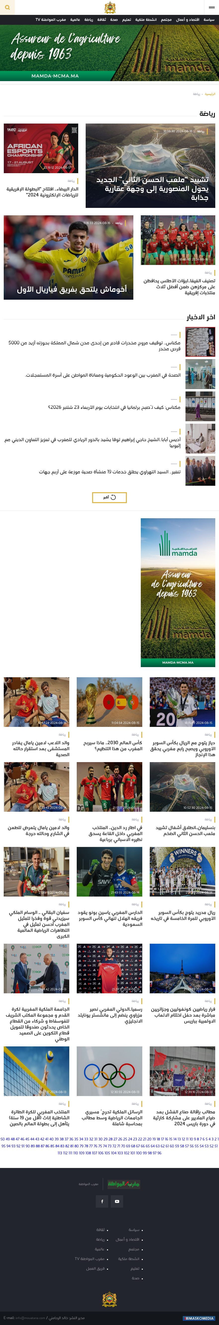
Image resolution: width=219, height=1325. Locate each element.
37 (66, 1139)
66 (143, 1146)
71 (118, 1146)
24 (130, 1139)
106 (101, 1153)
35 (76, 1139)
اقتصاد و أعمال (187, 19)
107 (94, 1153)
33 (86, 1139)
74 (105, 1146)
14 (175, 1139)
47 (17, 1139)
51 (216, 1146)
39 (57, 1139)
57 (187, 1146)
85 (52, 1146)
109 (81, 1153)
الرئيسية (210, 94)
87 (42, 1146)
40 (51, 1139)
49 (8, 1139)
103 (120, 1153)
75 (100, 1146)
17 (162, 1139)
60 (172, 1146)
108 (88, 1153)
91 (23, 1146)
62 (163, 1146)
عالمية (75, 19)
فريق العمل (95, 1269)
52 (212, 1146)
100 (139, 1153)
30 (100, 1139)
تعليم (126, 19)
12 (183, 1139)
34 (81, 1139)
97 (154, 1153)
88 (38, 1146)
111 (70, 1153)
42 (42, 1139)
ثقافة (101, 19)
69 (128, 1146)
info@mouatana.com (30, 1318)
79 (81, 1146)
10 (191, 1139)
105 (107, 1153)
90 (28, 1146)
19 (154, 1139)
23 (135, 1139)
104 (113, 1153)
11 (187, 1139)
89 (33, 1146)
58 (182, 1146)
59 (177, 1146)
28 (110, 1139)
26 (120, 1139)
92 (18, 1146)
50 (2, 1139)
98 (150, 1153)
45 (27, 1139)
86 (47, 1146)
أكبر (106, 497)
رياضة (88, 19)
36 (71, 1139)
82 (67, 1146)
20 (149, 1139)
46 (22, 1139)
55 (197, 1146)
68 (133, 1146)
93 (13, 1146)
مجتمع (166, 19)
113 (60, 1153)
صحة (114, 19)
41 (46, 1139)
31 (95, 1139)
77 (91, 1146)
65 (148, 1146)
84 (57, 1146)
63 (158, 1146)
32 (91, 1139)
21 (144, 1139)
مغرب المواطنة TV (51, 19)
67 (138, 1146)
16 (166, 1139)
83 (62, 1146)
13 (179, 1139)
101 (132, 1153)
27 (115, 1139)
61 (167, 1146)
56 (192, 1146)
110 (75, 1153)
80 (76, 1146)
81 (71, 1146)
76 (95, 1146)
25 (125, 1139)
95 (3, 1146)
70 (123, 1146)
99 (145, 1153)
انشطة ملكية (146, 19)
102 (126, 1153)
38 (62, 1139)
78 (86, 1146)
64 (153, 1146)
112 (65, 1153)
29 (106, 1139)
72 (114, 1146)
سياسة (209, 19)
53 (207, 1146)
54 (202, 1146)
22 (140, 1139)
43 (37, 1139)
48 (13, 1139)
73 (109, 1146)
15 (170, 1139)
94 (8, 1146)
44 (32, 1139)
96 (159, 1153)
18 (158, 1139)
